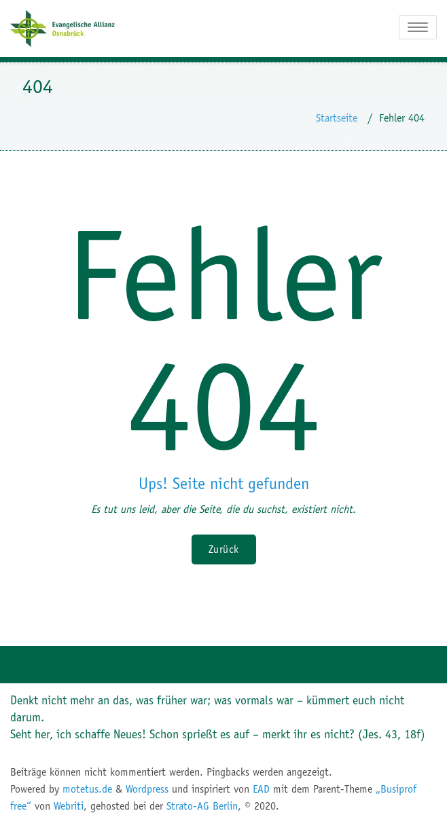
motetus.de (87, 788)
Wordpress (147, 788)
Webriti (69, 805)
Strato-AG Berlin (202, 805)
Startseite (336, 117)
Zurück (224, 549)
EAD (261, 788)
